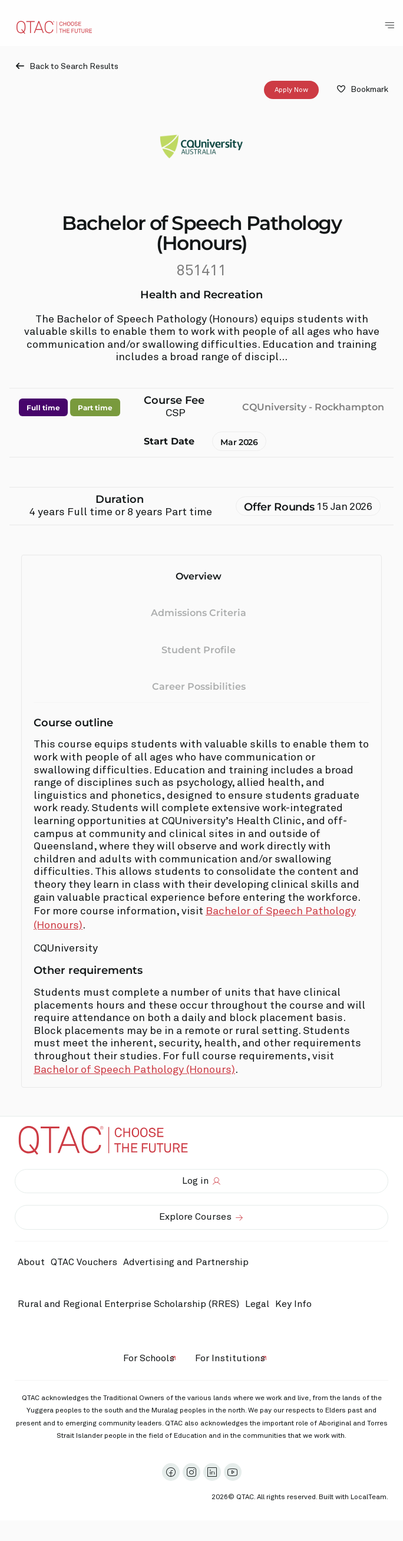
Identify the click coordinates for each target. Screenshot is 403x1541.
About (31, 1262)
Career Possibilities (199, 686)
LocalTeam (369, 1497)
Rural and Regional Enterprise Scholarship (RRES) (128, 1304)
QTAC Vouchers (84, 1262)
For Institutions (230, 1358)
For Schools (148, 1358)
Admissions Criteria (198, 612)
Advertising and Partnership (186, 1262)
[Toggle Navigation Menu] (389, 25)
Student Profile (198, 649)
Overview (199, 576)
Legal (257, 1304)
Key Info (296, 1304)
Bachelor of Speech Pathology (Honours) (134, 1070)
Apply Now (291, 89)
